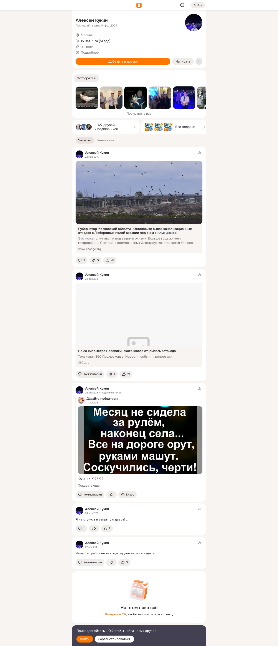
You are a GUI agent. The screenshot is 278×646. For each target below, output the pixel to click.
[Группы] (59, 20)
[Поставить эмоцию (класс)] (109, 260)
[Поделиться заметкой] (95, 260)
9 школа (87, 47)
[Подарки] (20, 59)
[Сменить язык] (40, 621)
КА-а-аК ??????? (90, 479)
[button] (86, 78)
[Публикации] (20, 40)
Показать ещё (89, 485)
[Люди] (40, 40)
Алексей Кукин (92, 20)
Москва (87, 35)
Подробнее (90, 52)
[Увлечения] (40, 20)
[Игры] (59, 59)
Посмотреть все (139, 113)
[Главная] (20, 20)
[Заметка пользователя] (139, 514)
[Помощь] (20, 78)
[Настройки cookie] (40, 640)
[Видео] (59, 40)
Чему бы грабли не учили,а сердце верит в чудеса (115, 553)
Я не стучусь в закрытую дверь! (100, 519)
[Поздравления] (40, 59)
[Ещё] (40, 612)
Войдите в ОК (115, 614)
